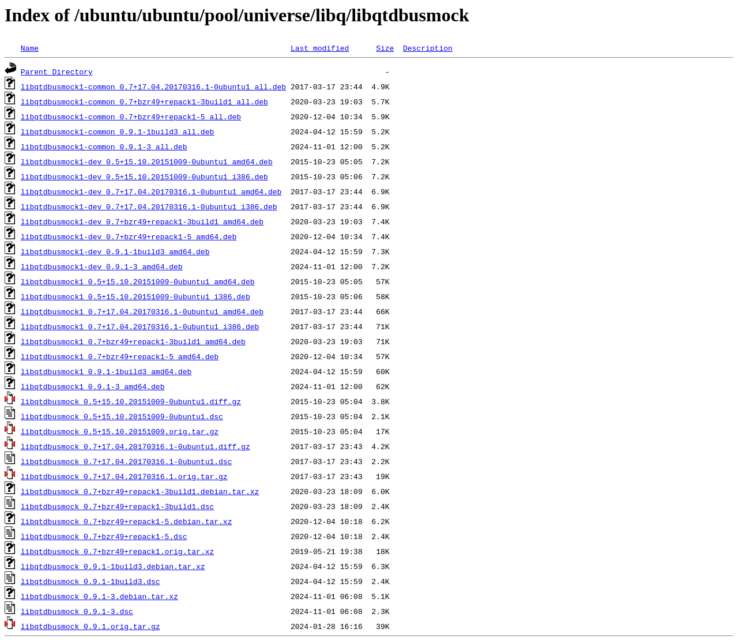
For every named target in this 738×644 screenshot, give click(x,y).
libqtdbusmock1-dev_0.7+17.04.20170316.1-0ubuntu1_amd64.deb (151, 191)
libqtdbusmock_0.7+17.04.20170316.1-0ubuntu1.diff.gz (135, 446)
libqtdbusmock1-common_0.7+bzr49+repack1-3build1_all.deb (144, 101)
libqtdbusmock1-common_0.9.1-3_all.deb (104, 146)
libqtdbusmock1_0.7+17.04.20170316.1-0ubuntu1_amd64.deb (142, 311)
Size (385, 48)
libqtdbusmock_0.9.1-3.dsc (77, 611)
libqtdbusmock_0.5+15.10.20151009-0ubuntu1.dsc (122, 416)
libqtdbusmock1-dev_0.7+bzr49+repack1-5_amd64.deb (128, 236)
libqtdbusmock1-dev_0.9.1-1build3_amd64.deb (115, 251)
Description (428, 48)
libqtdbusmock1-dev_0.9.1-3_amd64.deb (102, 266)
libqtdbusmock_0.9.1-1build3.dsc (90, 581)
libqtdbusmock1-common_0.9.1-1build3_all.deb (117, 131)
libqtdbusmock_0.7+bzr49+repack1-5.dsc (104, 536)
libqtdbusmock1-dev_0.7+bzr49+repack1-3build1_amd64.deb (142, 221)
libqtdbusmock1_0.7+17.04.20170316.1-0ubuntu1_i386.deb (140, 326)
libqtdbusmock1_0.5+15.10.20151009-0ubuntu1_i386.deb (135, 296)
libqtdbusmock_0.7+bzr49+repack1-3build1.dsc (117, 506)
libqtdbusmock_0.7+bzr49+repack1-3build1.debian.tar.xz (140, 491)
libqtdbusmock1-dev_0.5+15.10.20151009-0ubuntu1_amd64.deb (147, 161)
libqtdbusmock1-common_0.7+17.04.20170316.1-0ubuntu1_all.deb (153, 86)
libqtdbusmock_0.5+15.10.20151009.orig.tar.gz (120, 431)
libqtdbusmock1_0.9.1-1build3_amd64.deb (106, 371)
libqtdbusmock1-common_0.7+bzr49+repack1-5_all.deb (131, 116)
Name (30, 48)
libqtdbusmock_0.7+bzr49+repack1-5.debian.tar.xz (126, 521)
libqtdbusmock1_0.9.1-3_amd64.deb (93, 386)
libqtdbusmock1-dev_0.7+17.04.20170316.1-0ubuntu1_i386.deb (149, 206)
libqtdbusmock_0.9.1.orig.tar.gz (90, 626)
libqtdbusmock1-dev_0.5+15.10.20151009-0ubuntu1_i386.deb (144, 176)
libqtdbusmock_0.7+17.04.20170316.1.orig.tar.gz (124, 476)
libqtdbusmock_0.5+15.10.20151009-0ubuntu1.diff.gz (131, 401)
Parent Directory (57, 71)
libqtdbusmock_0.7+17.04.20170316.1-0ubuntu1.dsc (126, 461)
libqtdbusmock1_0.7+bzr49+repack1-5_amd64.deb (120, 356)
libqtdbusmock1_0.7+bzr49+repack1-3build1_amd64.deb (133, 341)
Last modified (320, 48)
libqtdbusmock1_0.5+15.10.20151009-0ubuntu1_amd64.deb (138, 281)
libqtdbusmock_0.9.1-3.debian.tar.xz (99, 596)
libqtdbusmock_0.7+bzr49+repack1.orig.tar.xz (117, 551)
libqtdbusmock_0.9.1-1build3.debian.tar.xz (113, 566)
